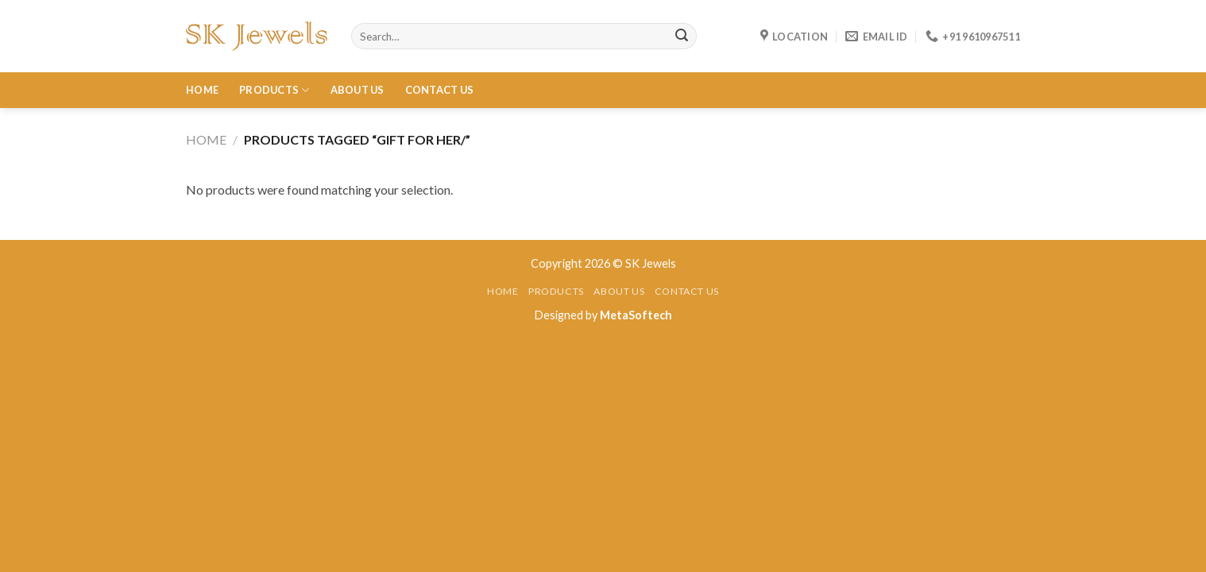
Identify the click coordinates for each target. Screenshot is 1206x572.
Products (274, 90)
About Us (357, 89)
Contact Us (439, 89)
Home (202, 89)
